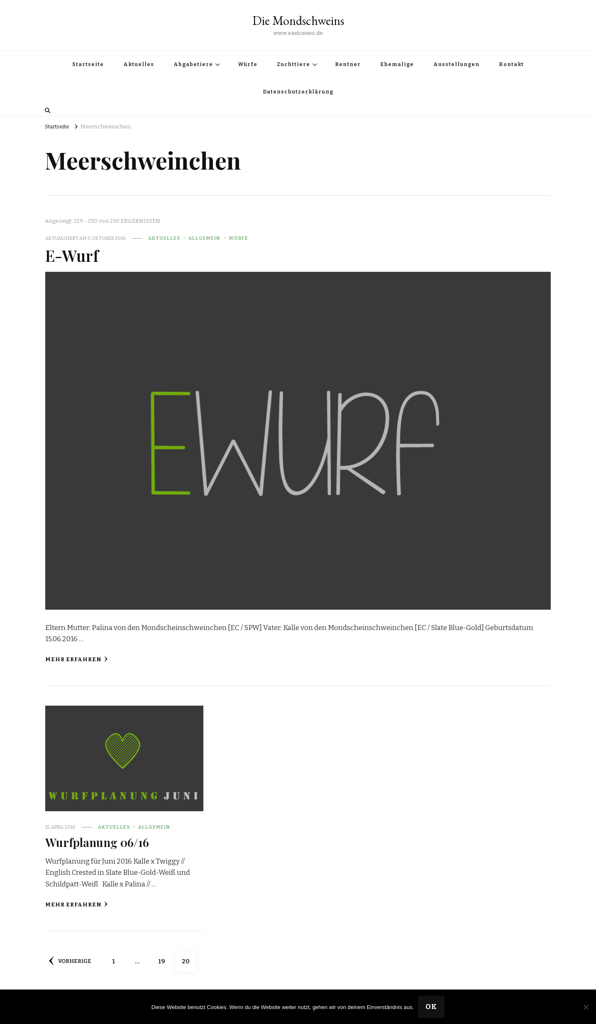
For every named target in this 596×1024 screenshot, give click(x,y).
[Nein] (585, 1007)
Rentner (348, 64)
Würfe (247, 64)
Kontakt (511, 64)
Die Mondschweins (298, 20)
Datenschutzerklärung (298, 92)
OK (431, 1006)
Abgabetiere (193, 64)
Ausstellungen (456, 64)
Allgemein (204, 238)
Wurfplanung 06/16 (97, 842)
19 (165, 958)
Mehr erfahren (76, 659)
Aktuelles (138, 64)
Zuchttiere (293, 64)
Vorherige (70, 961)
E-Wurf (71, 255)
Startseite (88, 64)
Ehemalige (397, 64)
